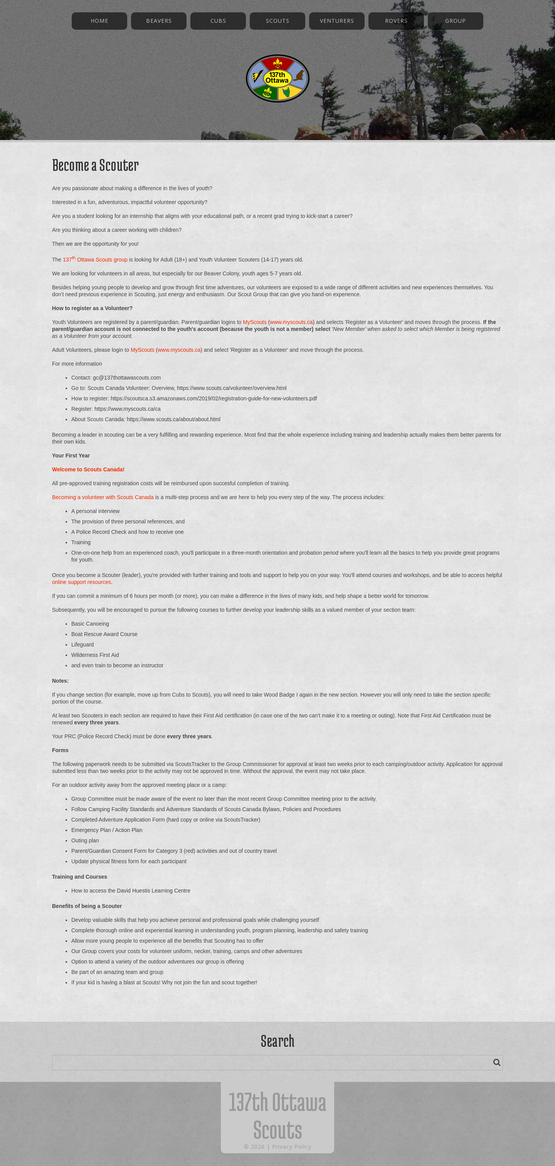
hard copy (180, 820)
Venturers (337, 20)
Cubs (218, 20)
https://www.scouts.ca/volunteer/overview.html (232, 388)
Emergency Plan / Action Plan (106, 830)
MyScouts (254, 322)
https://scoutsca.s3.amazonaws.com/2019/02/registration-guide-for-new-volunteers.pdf (214, 398)
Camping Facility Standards (121, 809)
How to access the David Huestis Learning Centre (130, 891)
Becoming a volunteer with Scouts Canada (103, 497)
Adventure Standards (191, 809)
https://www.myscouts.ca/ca (127, 409)
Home (99, 20)
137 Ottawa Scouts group (95, 259)
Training (81, 542)
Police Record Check (101, 532)
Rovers (396, 20)
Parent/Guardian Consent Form (108, 851)
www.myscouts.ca (291, 322)
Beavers (159, 20)
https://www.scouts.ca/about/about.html (173, 419)
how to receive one (161, 532)
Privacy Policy (291, 1146)
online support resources (81, 582)
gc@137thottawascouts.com (127, 378)
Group (455, 20)
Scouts (277, 20)
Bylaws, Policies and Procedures (302, 809)
